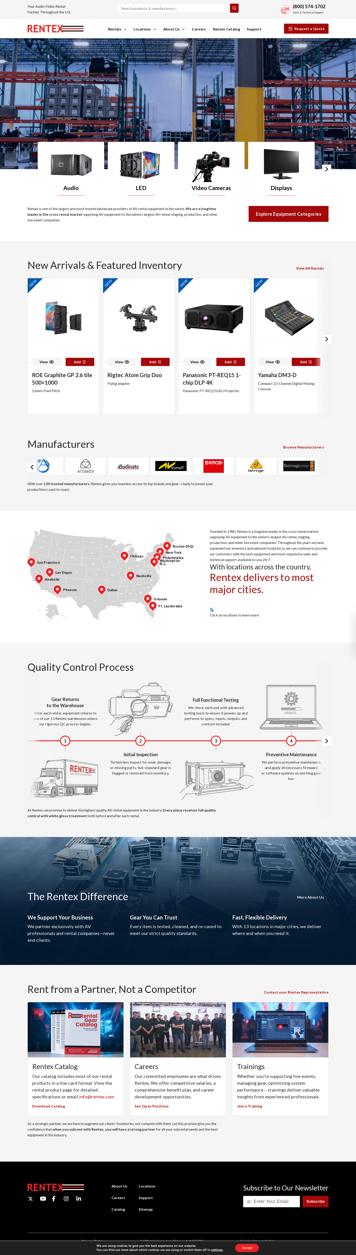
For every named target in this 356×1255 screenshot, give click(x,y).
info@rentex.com (96, 1096)
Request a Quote (306, 28)
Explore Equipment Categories (288, 214)
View (47, 362)
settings (217, 1250)
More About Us (310, 897)
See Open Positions (152, 1106)
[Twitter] (30, 1199)
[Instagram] (66, 1198)
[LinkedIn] (79, 1198)
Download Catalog (48, 1106)
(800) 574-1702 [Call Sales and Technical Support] (309, 6)
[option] (73, 169)
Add (80, 362)
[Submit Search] (234, 8)
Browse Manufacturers (303, 447)
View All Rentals (310, 268)
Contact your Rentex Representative (296, 992)
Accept (247, 1248)
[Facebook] (54, 1198)
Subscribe (316, 1201)
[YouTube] (43, 1198)
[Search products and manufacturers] (173, 8)
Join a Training (249, 1106)
